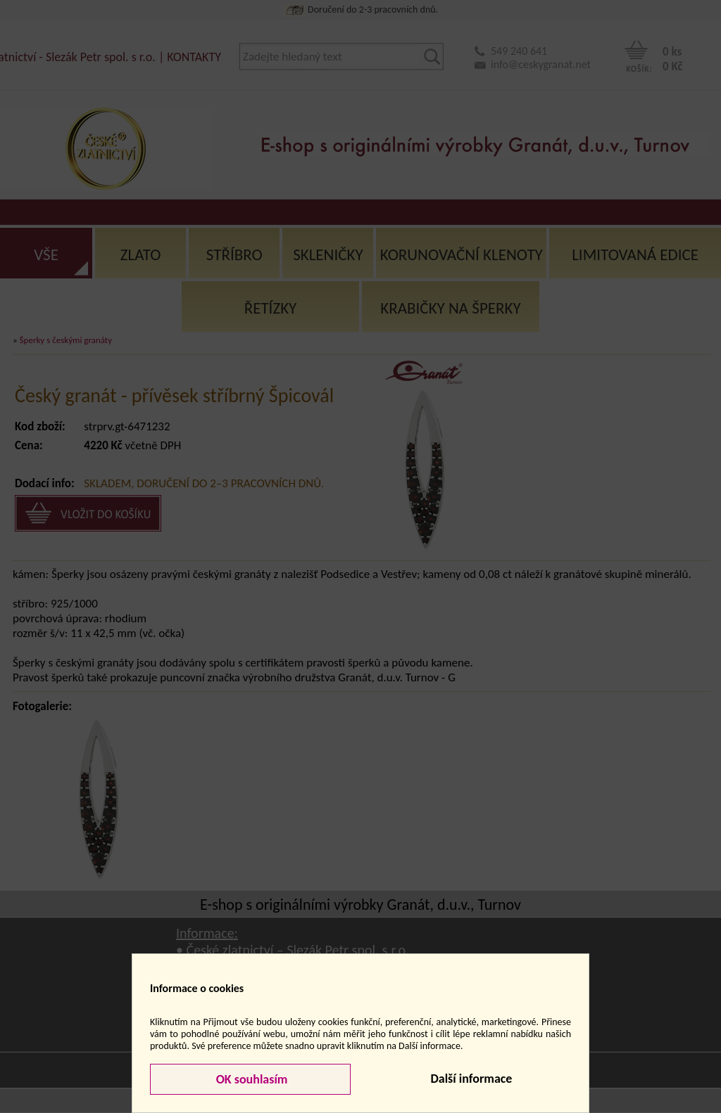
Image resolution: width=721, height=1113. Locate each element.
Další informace (471, 1078)
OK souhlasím (250, 1079)
